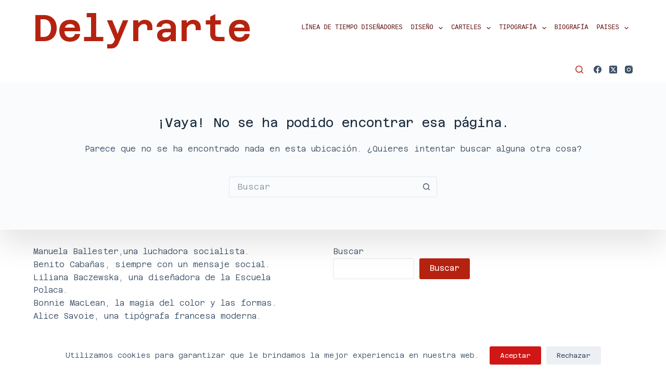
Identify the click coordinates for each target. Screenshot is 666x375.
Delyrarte (142, 28)
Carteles (473, 28)
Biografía (571, 27)
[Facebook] (597, 69)
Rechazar (574, 355)
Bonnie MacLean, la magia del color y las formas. (155, 302)
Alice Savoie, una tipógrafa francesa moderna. (147, 315)
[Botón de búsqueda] (426, 187)
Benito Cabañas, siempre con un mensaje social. (151, 264)
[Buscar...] (322, 187)
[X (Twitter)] (613, 69)
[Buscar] (579, 69)
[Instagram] (629, 69)
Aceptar (515, 355)
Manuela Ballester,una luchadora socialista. (141, 251)
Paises (614, 28)
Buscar (348, 251)
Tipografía (524, 28)
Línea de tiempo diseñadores (351, 27)
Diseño (429, 28)
